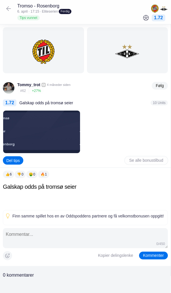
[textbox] (85, 195)
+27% (36, 91)
